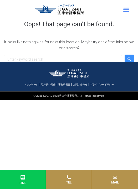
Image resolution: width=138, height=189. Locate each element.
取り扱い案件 (48, 84)
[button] (126, 9)
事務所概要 (64, 84)
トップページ (31, 84)
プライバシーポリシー (102, 84)
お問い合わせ (80, 84)
